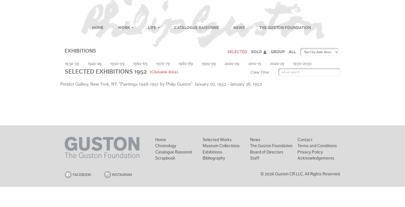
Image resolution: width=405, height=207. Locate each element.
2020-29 (277, 63)
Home (97, 27)
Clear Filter (260, 72)
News (239, 27)
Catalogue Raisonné (196, 27)
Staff (254, 158)
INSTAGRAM (118, 174)
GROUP (278, 51)
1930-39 (72, 63)
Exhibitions (212, 152)
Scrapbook (165, 158)
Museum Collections (221, 145)
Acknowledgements (315, 158)
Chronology (165, 145)
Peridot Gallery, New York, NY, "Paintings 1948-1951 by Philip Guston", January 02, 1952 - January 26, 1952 (161, 84)
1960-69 (140, 63)
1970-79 (163, 63)
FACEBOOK (78, 174)
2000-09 (231, 63)
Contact (304, 139)
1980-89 (185, 63)
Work (126, 27)
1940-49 (94, 63)
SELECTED (237, 51)
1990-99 (208, 63)
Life (154, 27)
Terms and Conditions (317, 145)
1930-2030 (302, 63)
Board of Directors (266, 152)
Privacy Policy (310, 152)
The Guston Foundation (285, 27)
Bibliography (214, 158)
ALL (292, 51)
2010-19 (254, 63)
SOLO (259, 51)
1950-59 (117, 63)
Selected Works (217, 139)
